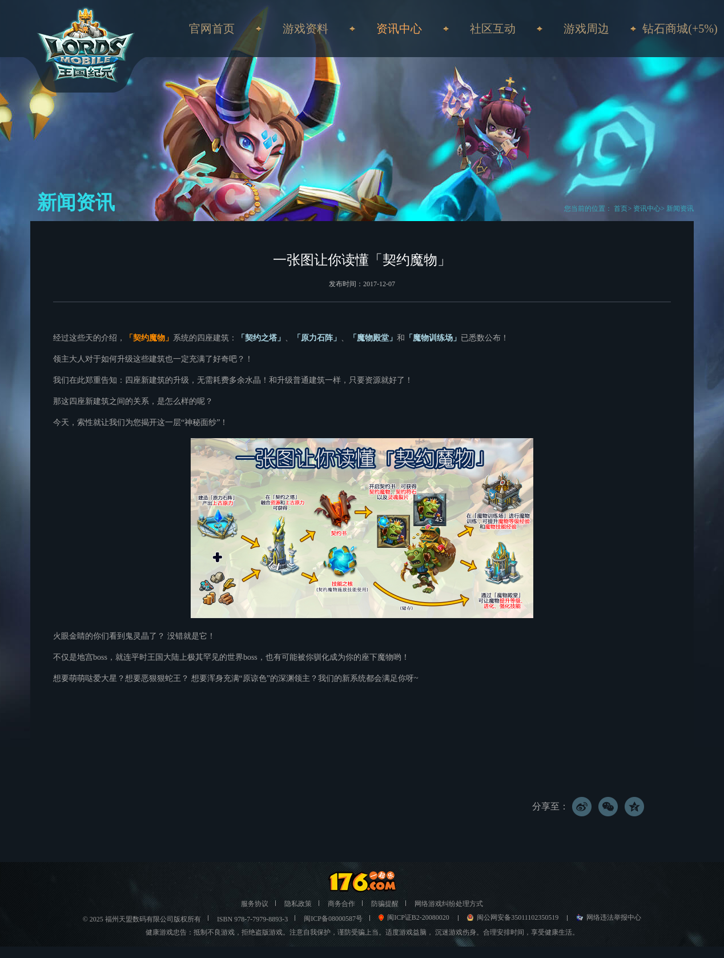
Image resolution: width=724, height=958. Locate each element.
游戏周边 (586, 28)
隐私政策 (298, 904)
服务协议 (254, 904)
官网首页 (212, 28)
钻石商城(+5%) (679, 28)
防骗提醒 (385, 904)
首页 (620, 209)
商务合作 (341, 904)
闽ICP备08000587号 (333, 919)
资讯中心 (647, 209)
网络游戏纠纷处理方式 (449, 904)
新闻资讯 (680, 209)
